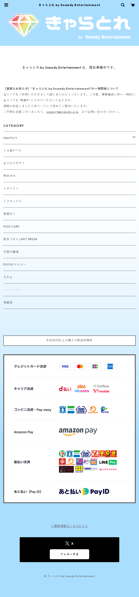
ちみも (7, 277)
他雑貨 (7, 302)
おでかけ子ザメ (14, 163)
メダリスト (11, 188)
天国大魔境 (11, 252)
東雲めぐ (9, 214)
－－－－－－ (12, 290)
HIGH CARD (11, 226)
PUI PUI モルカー (15, 264)
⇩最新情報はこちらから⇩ (69, 526)
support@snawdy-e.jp (62, 112)
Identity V (10, 138)
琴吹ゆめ (9, 176)
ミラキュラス (12, 201)
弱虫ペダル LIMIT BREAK (20, 239)
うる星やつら (12, 150)
